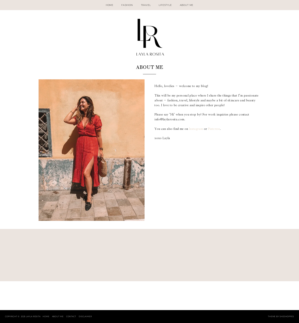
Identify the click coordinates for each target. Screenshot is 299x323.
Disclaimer (85, 316)
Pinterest (214, 128)
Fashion (127, 5)
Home (109, 5)
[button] (92, 150)
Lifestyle (165, 5)
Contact (71, 316)
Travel (146, 5)
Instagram (196, 128)
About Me (186, 5)
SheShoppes (287, 316)
